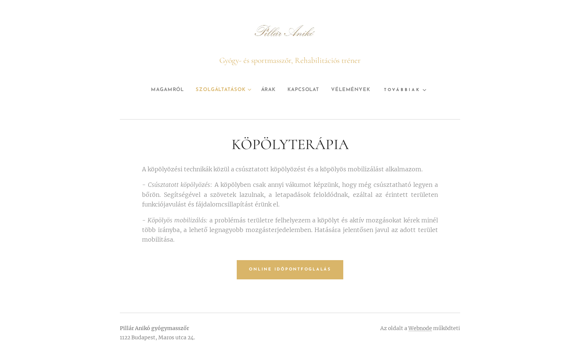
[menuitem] (160, 90)
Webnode (420, 328)
